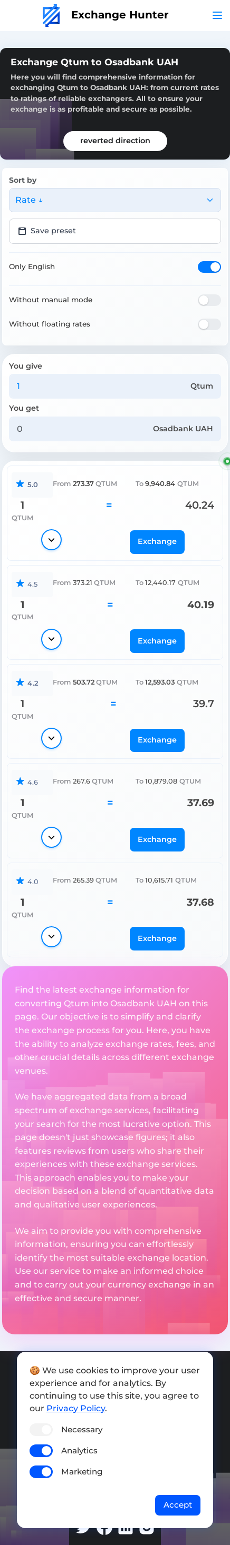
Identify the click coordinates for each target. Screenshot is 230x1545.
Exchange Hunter (106, 14)
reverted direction (115, 140)
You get (24, 408)
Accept (178, 1505)
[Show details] (51, 539)
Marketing (81, 1472)
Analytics (79, 1450)
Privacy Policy (75, 1408)
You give (25, 366)
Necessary (81, 1429)
